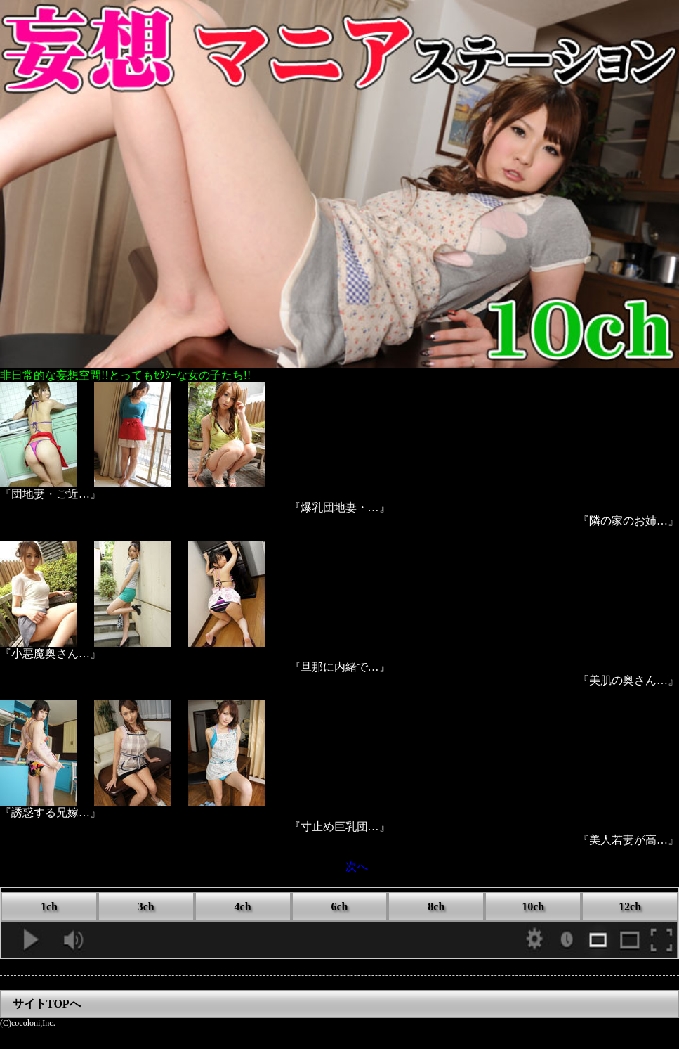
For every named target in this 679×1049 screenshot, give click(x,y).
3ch (146, 907)
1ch (49, 907)
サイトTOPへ (47, 1004)
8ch (436, 907)
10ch (533, 907)
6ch (339, 907)
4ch (243, 907)
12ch (630, 907)
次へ (356, 867)
